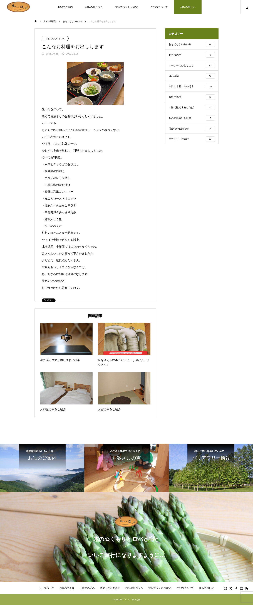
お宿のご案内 (65, 7)
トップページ (46, 588)
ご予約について (159, 7)
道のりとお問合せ (110, 588)
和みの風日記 (187, 7)
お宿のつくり (66, 588)
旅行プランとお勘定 (126, 7)
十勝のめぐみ (87, 588)
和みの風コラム (94, 7)
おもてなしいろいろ (55, 38)
